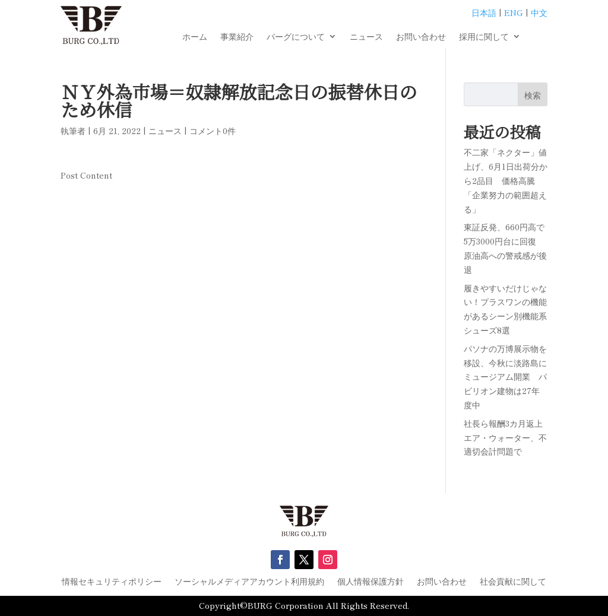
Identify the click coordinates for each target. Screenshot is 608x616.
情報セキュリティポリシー (112, 582)
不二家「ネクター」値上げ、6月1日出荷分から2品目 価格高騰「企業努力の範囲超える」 (505, 180)
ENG (513, 12)
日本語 (483, 12)
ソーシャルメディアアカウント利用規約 (249, 582)
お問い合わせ (421, 37)
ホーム (194, 37)
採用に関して (484, 37)
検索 (532, 95)
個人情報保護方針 (370, 582)
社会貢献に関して (513, 582)
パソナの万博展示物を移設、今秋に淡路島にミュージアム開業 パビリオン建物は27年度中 (505, 376)
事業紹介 (237, 37)
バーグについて (296, 37)
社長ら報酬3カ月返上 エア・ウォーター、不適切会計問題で (507, 437)
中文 (539, 12)
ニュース (366, 37)
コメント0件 (212, 130)
